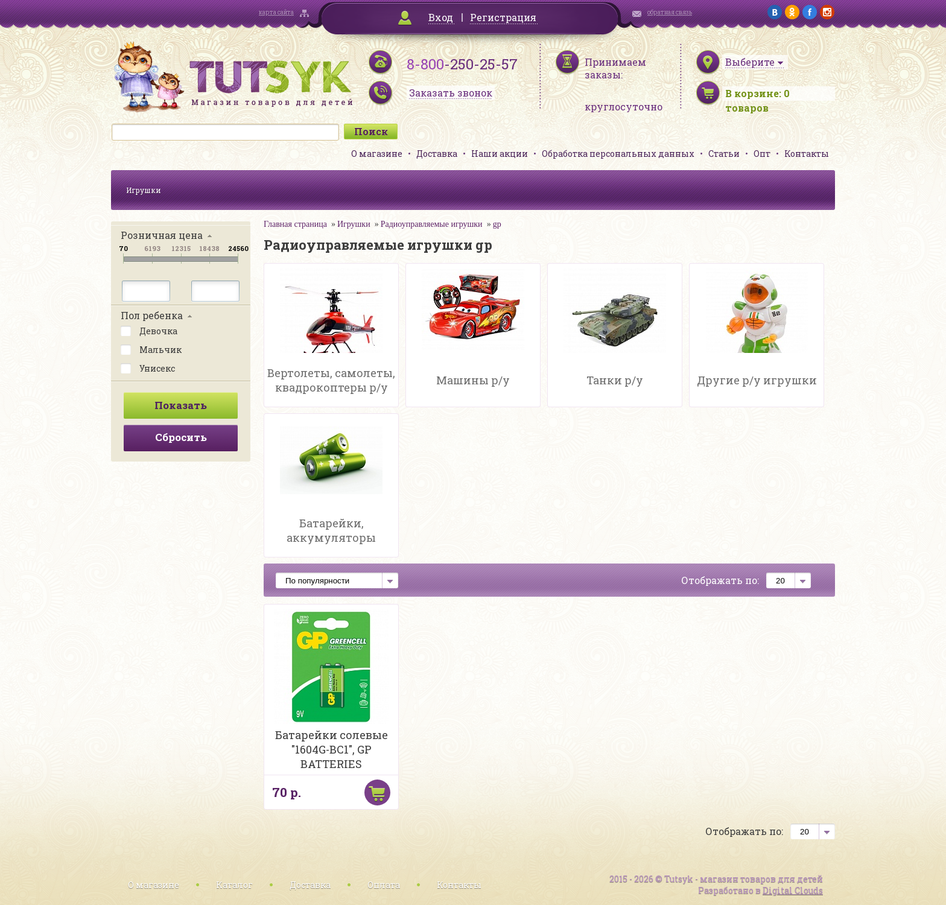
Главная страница (295, 224)
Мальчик (151, 348)
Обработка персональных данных (618, 153)
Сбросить (181, 437)
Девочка (149, 330)
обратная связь (669, 12)
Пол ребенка (152, 315)
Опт (762, 153)
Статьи (724, 153)
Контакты (806, 153)
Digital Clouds (793, 890)
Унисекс (148, 367)
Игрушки (143, 190)
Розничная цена (162, 235)
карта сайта (276, 12)
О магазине (376, 153)
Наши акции (499, 153)
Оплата (383, 885)
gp (497, 224)
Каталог (234, 885)
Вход (440, 17)
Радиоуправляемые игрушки (432, 224)
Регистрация (503, 17)
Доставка (436, 153)
